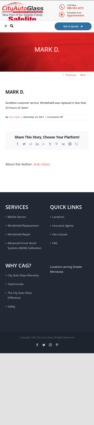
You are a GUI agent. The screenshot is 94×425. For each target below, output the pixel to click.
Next (83, 75)
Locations (58, 217)
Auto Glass (14, 117)
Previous (71, 75)
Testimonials (16, 284)
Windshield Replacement (23, 225)
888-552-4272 (75, 8)
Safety (11, 306)
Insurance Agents (63, 225)
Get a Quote (59, 234)
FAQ (54, 243)
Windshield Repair (19, 234)
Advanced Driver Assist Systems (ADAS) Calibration (24, 245)
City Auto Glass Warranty (23, 275)
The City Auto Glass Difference (20, 295)
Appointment (75, 15)
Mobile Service (17, 217)
